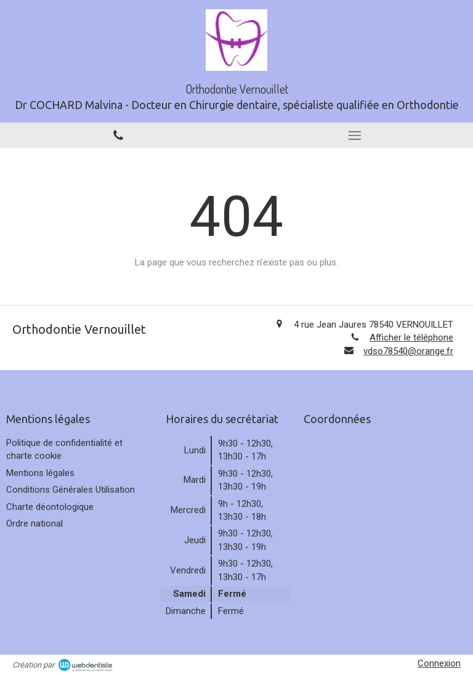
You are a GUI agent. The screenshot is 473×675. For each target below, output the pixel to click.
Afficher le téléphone (411, 337)
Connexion (439, 663)
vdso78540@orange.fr (408, 351)
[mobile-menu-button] (354, 135)
